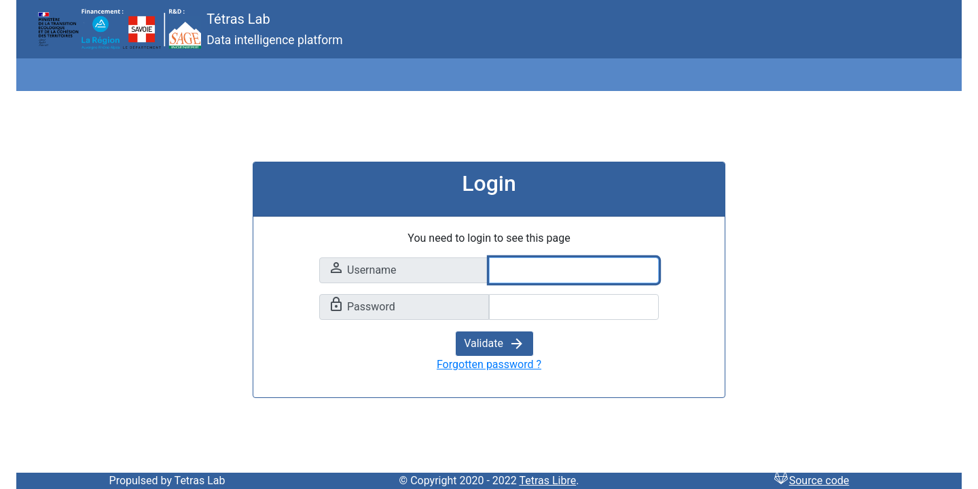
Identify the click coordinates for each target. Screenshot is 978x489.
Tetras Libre (547, 480)
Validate (494, 343)
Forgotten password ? (489, 364)
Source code (811, 480)
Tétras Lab (147, 29)
